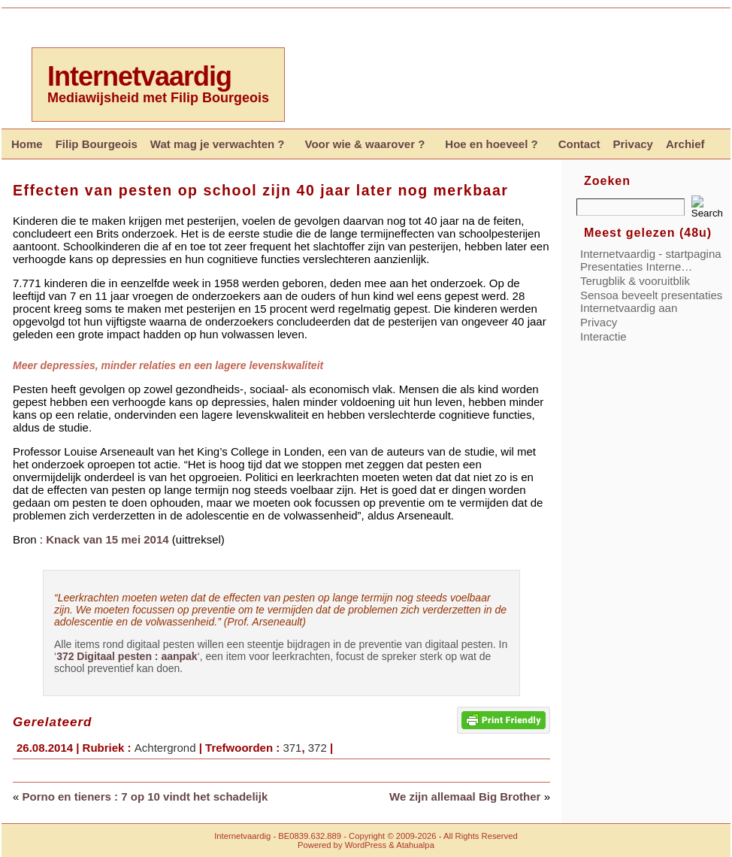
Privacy (598, 322)
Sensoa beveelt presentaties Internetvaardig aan (651, 301)
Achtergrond (165, 747)
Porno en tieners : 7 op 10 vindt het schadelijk (145, 796)
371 (292, 747)
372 (317, 747)
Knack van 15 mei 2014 (107, 539)
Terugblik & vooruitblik (635, 280)
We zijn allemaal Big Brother (464, 796)
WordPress (365, 844)
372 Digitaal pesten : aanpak (127, 656)
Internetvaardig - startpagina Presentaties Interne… (650, 260)
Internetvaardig (139, 76)
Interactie (603, 336)
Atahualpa (415, 844)
